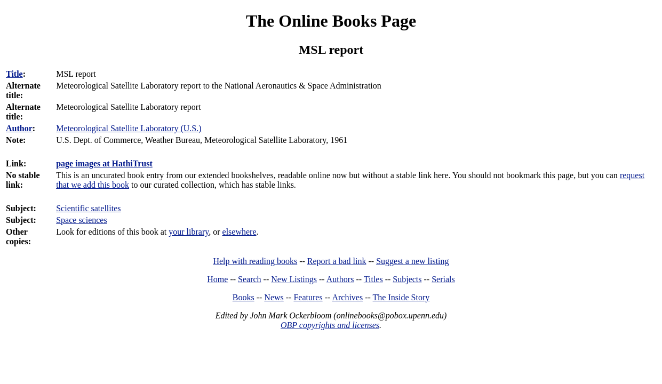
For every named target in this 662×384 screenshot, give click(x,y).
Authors (340, 279)
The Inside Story (401, 297)
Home (217, 279)
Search (249, 279)
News (273, 297)
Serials (443, 279)
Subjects (407, 279)
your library (189, 231)
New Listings (294, 279)
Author (19, 128)
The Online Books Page (331, 20)
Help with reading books (255, 261)
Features (307, 297)
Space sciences (81, 220)
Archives (347, 297)
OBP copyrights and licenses (330, 325)
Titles (373, 279)
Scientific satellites (88, 208)
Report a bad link (336, 261)
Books (243, 297)
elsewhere (239, 231)
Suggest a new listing (412, 261)
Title (14, 73)
